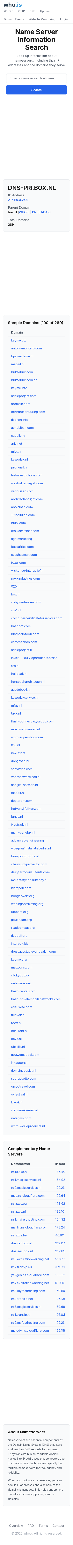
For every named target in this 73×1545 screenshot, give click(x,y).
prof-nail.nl (19, 467)
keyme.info (19, 388)
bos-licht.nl (19, 1031)
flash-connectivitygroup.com (32, 721)
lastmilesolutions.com (26, 475)
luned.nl (17, 816)
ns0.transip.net (22, 1299)
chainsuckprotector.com (29, 864)
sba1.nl (16, 610)
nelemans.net (21, 983)
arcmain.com (20, 404)
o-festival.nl (19, 1094)
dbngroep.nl (20, 761)
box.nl (15, 594)
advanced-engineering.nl (29, 840)
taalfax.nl (18, 793)
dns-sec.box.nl (22, 1251)
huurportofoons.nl (25, 856)
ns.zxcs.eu (19, 1203)
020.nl (15, 586)
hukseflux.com (22, 372)
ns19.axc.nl (19, 1172)
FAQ (31, 1526)
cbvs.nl (16, 1039)
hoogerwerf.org (22, 896)
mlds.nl (16, 451)
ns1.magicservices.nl (26, 1180)
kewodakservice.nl (24, 697)
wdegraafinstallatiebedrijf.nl (31, 848)
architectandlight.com (27, 499)
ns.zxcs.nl (18, 1211)
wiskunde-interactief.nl (27, 570)
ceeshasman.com (24, 555)
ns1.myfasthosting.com (28, 1219)
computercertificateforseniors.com (36, 618)
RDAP (21, 11)
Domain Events (14, 19)
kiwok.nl (17, 1102)
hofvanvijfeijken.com (26, 809)
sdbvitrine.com (22, 769)
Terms (43, 1526)
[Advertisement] (36, 138)
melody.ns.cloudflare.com (30, 1330)
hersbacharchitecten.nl (28, 682)
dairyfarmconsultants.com (30, 872)
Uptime (45, 11)
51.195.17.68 (63, 1283)
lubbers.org (19, 912)
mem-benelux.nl (23, 832)
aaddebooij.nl (20, 689)
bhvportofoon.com (25, 634)
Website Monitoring (42, 19)
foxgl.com (18, 562)
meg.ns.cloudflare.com (28, 1196)
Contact (58, 1526)
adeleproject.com (23, 396)
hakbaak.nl (19, 674)
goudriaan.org (21, 920)
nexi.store (18, 753)
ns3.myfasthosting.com (28, 1291)
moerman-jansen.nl (25, 729)
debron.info (19, 420)
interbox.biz (19, 943)
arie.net (16, 443)
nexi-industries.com (25, 578)
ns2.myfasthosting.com (28, 1323)
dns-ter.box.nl (21, 1243)
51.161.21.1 (62, 1259)
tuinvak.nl (18, 1015)
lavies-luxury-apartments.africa (34, 658)
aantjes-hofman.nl (24, 785)
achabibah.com (22, 428)
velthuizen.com (22, 491)
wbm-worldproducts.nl (28, 1126)
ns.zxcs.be (19, 1235)
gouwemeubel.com (25, 1055)
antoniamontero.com (26, 348)
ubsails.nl (18, 1047)
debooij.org (19, 936)
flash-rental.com (23, 991)
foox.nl (16, 1023)
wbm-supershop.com (27, 737)
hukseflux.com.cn (24, 380)
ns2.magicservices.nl (26, 1188)
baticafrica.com (22, 547)
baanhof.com (21, 626)
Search (36, 90)
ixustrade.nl (19, 824)
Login (64, 19)
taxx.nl (16, 713)
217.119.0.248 (18, 200)
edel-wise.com (21, 1007)
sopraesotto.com (23, 1078)
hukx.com (18, 523)
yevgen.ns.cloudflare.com (30, 1275)
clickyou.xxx (20, 975)
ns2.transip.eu (21, 1267)
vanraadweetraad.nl (25, 777)
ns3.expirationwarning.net (30, 1259)
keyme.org (19, 959)
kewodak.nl (19, 459)
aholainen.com (22, 507)
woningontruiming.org (27, 904)
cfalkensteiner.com (25, 531)
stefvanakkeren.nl (24, 1110)
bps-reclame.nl (22, 356)
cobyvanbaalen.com (26, 602)
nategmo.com (21, 1118)
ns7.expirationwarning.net (30, 1283)
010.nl (15, 745)
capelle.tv (18, 436)
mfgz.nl (16, 705)
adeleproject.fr (22, 650)
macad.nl (17, 364)
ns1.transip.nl (20, 1315)
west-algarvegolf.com (27, 483)
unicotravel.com (23, 1086)
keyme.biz (18, 340)
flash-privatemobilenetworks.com (36, 999)
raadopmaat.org (23, 928)
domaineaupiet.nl (23, 1070)
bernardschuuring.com (28, 412)
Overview (16, 1526)
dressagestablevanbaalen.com (33, 951)
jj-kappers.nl (20, 1063)
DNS (32, 11)
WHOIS (8, 11)
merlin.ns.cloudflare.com (29, 1227)
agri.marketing (21, 539)
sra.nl (15, 666)
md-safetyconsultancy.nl (29, 880)
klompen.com (21, 888)
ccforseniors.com (24, 642)
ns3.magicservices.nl (26, 1307)
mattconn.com (21, 967)
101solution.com (23, 515)
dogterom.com (22, 801)
